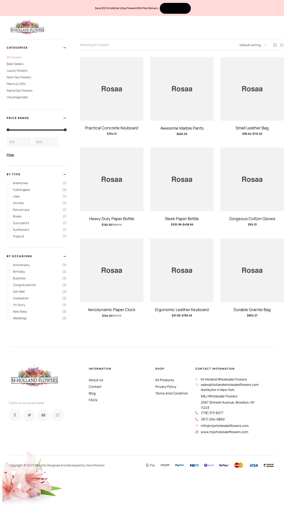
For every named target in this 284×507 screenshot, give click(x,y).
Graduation (21, 298)
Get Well (19, 291)
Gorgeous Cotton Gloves (252, 218)
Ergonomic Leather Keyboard (182, 309)
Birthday (19, 271)
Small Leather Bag (252, 127)
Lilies (16, 196)
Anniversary (21, 265)
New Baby (20, 311)
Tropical (18, 236)
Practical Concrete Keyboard (111, 127)
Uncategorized (17, 97)
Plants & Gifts (16, 84)
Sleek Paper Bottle (182, 218)
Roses (17, 216)
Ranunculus (21, 209)
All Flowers (14, 57)
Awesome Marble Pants (181, 128)
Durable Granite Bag (252, 309)
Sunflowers (21, 229)
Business (19, 278)
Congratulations (24, 285)
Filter (10, 155)
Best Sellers (15, 64)
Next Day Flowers (19, 77)
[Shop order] (253, 45)
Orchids (18, 203)
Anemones (20, 183)
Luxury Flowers (17, 70)
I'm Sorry (19, 305)
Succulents (21, 223)
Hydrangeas (21, 189)
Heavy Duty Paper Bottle (111, 218)
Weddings (20, 318)
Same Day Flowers (19, 90)
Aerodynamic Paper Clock (111, 309)
